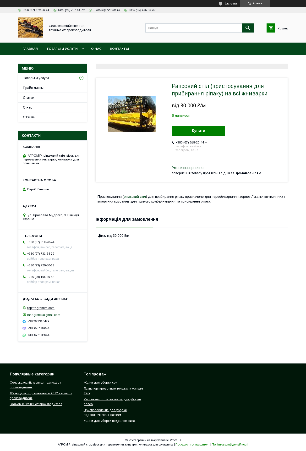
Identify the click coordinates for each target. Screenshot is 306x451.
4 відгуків (231, 3)
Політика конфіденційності (230, 444)
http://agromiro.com (41, 308)
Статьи (28, 97)
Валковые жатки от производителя (36, 404)
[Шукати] (248, 28)
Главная (30, 48)
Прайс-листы (33, 88)
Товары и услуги (62, 48)
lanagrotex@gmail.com (43, 314)
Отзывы (29, 117)
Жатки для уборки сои (100, 382)
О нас (96, 48)
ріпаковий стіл (135, 196)
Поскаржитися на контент (192, 444)
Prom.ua (175, 440)
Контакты (119, 48)
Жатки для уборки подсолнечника (109, 421)
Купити (198, 131)
